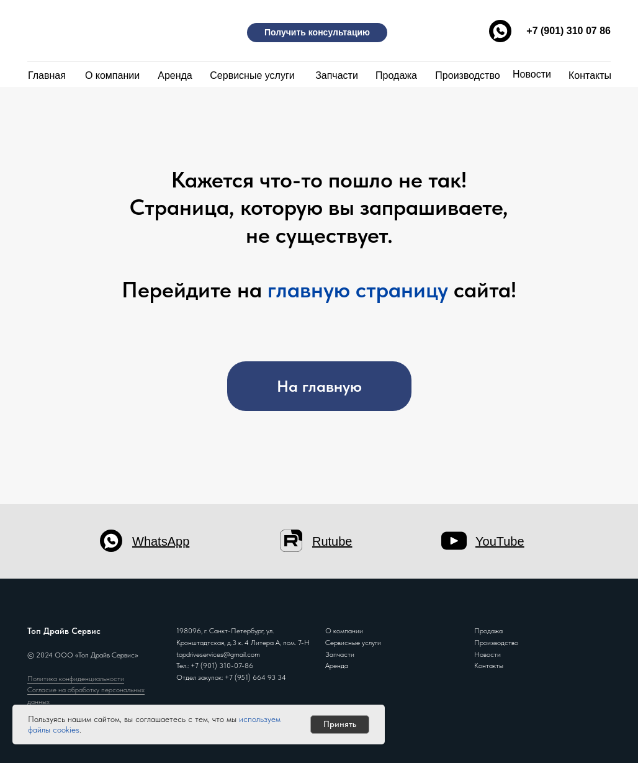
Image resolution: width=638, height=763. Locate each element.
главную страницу (357, 289)
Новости (532, 74)
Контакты (589, 75)
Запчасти (336, 75)
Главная (47, 75)
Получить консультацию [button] (317, 32)
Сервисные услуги (252, 75)
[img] (89, 29)
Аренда (175, 75)
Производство (467, 75)
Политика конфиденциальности (75, 678)
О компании (112, 75)
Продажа (396, 75)
